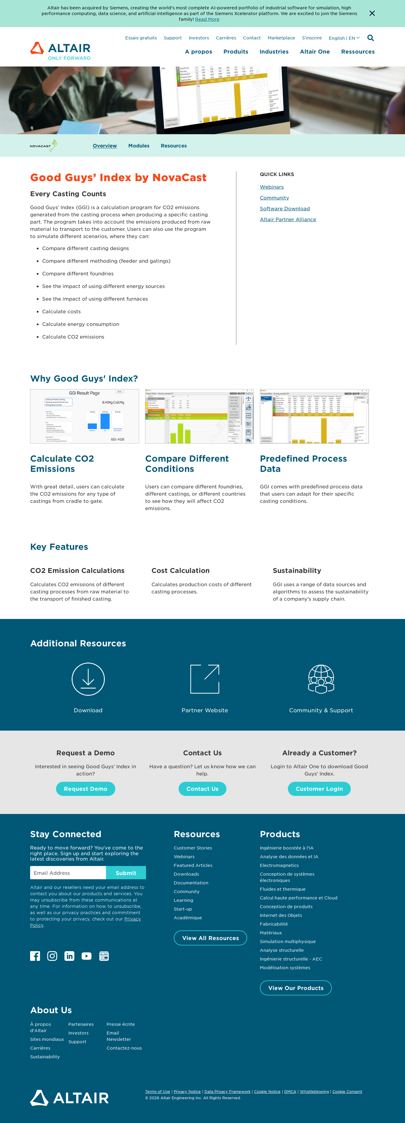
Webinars (272, 187)
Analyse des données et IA (289, 856)
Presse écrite (121, 1024)
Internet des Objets (281, 915)
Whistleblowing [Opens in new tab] (314, 1091)
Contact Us (202, 788)
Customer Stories (193, 847)
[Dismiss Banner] (372, 13)
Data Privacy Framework (227, 1091)
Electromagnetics (279, 865)
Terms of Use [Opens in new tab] (157, 1091)
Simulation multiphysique (288, 941)
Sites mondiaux (47, 1039)
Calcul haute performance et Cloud (299, 897)
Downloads (186, 874)
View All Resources (210, 938)
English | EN (342, 38)
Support (173, 37)
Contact (252, 37)
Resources (174, 145)
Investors (199, 37)
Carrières (226, 37)
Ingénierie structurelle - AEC (291, 958)
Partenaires (81, 1024)
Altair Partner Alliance (288, 219)
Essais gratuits (141, 37)
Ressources (358, 51)
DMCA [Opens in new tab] (290, 1091)
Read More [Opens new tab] (207, 19)
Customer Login (319, 788)
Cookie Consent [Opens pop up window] (347, 1092)
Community (274, 197)
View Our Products (296, 988)
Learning (183, 900)
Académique (188, 917)
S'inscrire (312, 37)
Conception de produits (286, 906)
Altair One (315, 51)
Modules (138, 145)
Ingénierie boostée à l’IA (287, 847)
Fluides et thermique (283, 889)
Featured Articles (193, 865)
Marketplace (281, 37)
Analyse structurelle (282, 950)
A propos (198, 51)
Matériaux (271, 932)
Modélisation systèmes (285, 967)
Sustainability (45, 1056)
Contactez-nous (124, 1047)
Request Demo (85, 788)
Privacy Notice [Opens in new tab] (187, 1091)
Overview (105, 145)
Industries (274, 51)
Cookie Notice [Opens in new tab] (267, 1091)
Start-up (183, 908)
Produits (235, 51)
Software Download (285, 208)
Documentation (191, 882)
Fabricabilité (274, 924)
